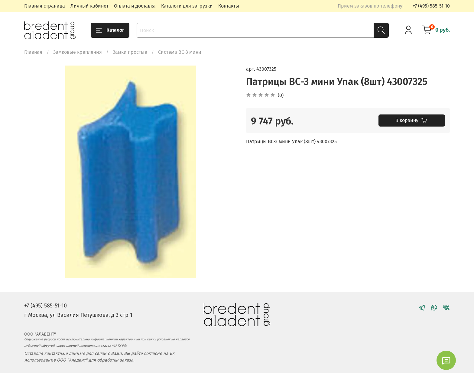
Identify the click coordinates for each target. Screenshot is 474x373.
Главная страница (44, 6)
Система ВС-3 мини (179, 52)
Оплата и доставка (135, 6)
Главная (33, 52)
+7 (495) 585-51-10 (431, 6)
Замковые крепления (77, 52)
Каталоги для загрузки (187, 6)
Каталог (110, 30)
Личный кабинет (89, 6)
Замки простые (130, 52)
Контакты (228, 6)
